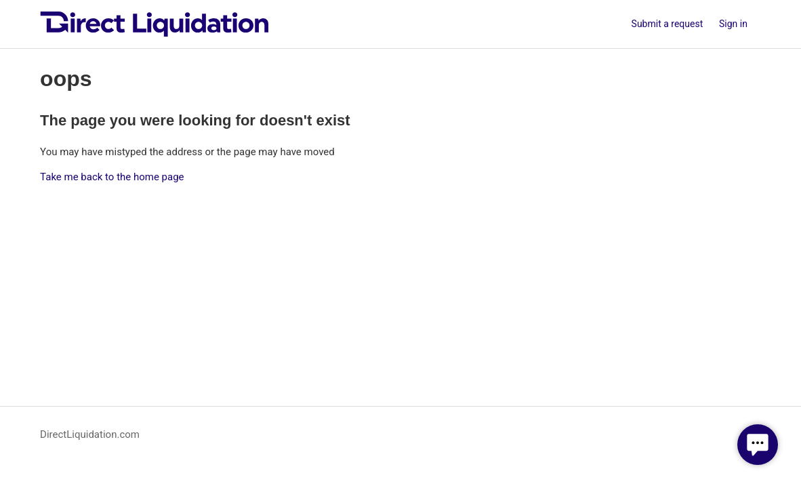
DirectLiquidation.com (90, 434)
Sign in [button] (733, 23)
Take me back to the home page (112, 177)
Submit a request (667, 23)
